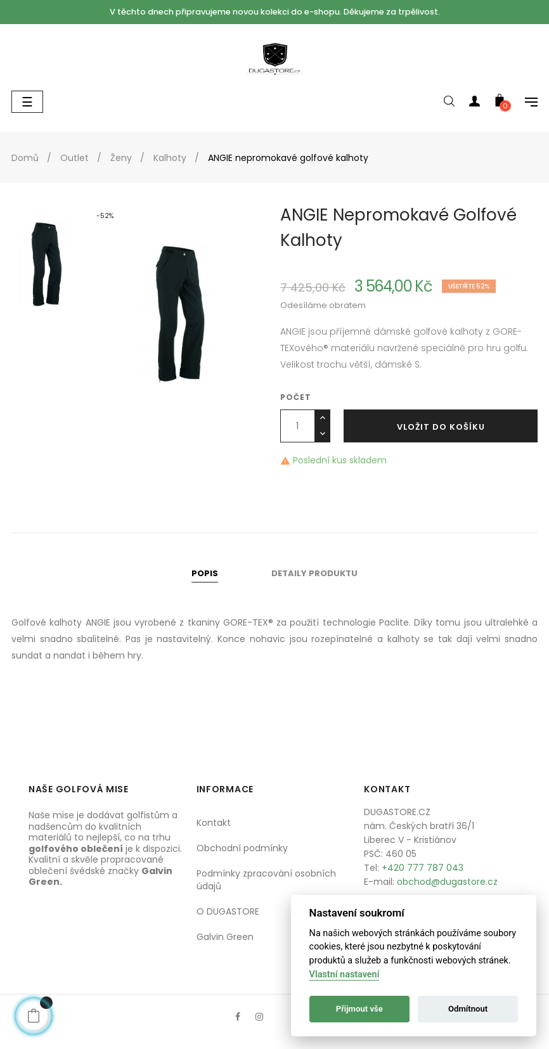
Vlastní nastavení (344, 974)
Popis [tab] (204, 573)
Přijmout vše (359, 1009)
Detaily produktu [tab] (314, 573)
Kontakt (214, 822)
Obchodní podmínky (242, 848)
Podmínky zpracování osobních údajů (266, 879)
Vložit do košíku (441, 427)
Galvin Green (225, 936)
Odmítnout (468, 1009)
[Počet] (297, 425)
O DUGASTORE (228, 911)
